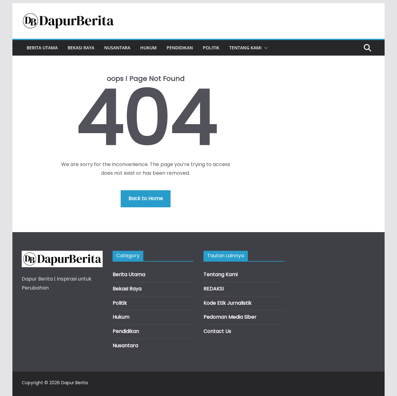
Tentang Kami (245, 48)
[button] (264, 47)
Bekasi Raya (81, 48)
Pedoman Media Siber (229, 317)
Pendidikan (180, 48)
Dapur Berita (74, 383)
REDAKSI (213, 288)
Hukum (148, 48)
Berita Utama (42, 48)
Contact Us (217, 331)
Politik (211, 48)
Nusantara (117, 48)
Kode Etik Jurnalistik (227, 303)
